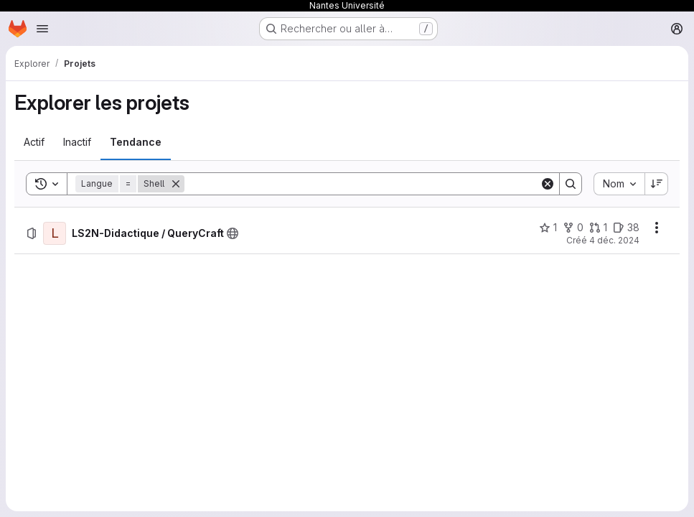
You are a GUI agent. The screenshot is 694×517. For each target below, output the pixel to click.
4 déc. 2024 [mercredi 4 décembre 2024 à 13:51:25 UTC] (614, 240)
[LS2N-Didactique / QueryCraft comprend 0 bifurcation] (573, 227)
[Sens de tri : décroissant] (656, 183)
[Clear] (547, 183)
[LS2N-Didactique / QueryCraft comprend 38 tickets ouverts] (626, 227)
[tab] (34, 142)
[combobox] (619, 183)
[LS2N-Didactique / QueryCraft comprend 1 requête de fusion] (598, 227)
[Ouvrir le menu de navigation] (42, 28)
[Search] (362, 183)
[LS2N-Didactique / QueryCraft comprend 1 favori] (548, 227)
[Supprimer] (175, 183)
